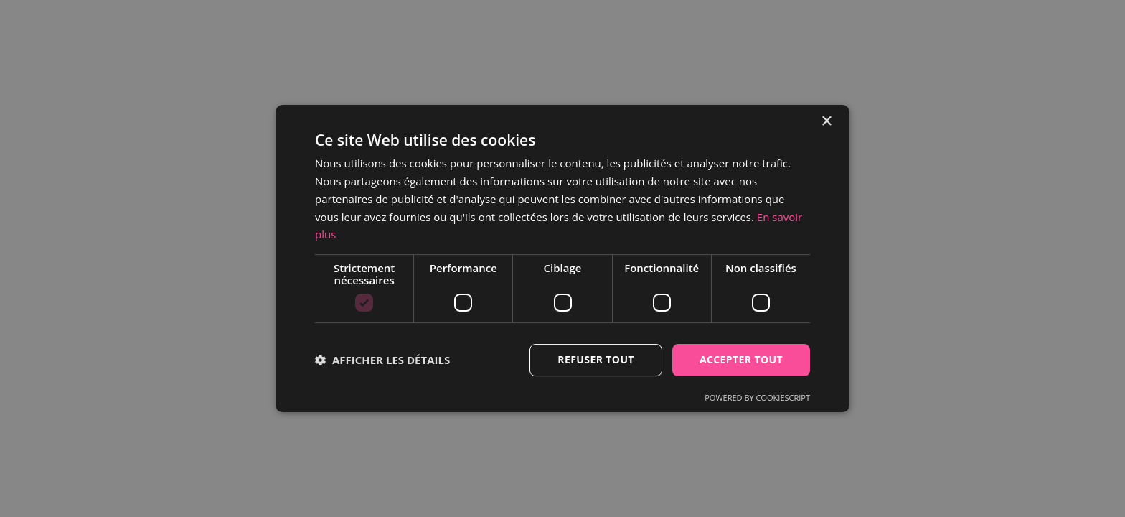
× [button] (826, 121)
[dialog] (562, 258)
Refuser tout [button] (595, 359)
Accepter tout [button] (741, 359)
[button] (382, 360)
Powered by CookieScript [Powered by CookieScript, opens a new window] (757, 397)
